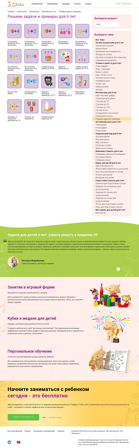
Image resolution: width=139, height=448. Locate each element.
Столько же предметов (29, 118)
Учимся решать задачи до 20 (47, 118)
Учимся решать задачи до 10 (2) (47, 68)
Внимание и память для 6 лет (109, 151)
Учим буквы (101, 125)
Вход (118, 4)
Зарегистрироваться (23, 417)
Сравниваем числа (104, 116)
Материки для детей (105, 177)
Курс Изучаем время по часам (109, 172)
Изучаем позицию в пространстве (111, 57)
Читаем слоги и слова (105, 78)
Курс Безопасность (104, 166)
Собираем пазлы (103, 160)
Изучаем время (103, 136)
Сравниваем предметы (106, 60)
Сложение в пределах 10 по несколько (31, 43)
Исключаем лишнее (105, 45)
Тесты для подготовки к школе (109, 204)
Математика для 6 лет (106, 92)
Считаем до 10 (102, 101)
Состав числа (102, 110)
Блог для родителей (15, 431)
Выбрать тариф (56, 417)
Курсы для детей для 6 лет (108, 163)
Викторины (101, 213)
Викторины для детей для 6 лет (110, 210)
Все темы (100, 40)
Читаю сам (100, 84)
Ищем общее (102, 48)
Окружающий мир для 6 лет (109, 133)
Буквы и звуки (102, 72)
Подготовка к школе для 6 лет (110, 180)
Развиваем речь (103, 81)
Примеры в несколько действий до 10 (14, 118)
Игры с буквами (103, 69)
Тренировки (52, 4)
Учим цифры (101, 128)
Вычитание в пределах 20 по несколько (31, 68)
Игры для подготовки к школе (109, 207)
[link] (11, 12)
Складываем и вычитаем (31, 93)
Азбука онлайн (102, 86)
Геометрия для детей (105, 98)
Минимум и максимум (80, 93)
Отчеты (77, 4)
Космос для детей (104, 174)
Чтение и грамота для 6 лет (108, 63)
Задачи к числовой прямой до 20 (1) (65, 93)
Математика (34, 12)
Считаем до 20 (102, 104)
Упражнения (37, 4)
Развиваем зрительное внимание (111, 154)
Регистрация (126, 4)
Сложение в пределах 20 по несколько (14, 43)
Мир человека (102, 142)
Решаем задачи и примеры (108, 119)
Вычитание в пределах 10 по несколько (81, 43)
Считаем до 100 (103, 107)
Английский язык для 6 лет (108, 122)
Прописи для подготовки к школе (111, 183)
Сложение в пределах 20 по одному (47, 43)
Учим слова (101, 130)
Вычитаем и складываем (63, 42)
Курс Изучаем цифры (105, 95)
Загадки (99, 89)
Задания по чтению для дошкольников (106, 193)
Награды (66, 4)
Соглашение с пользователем (44, 431)
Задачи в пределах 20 (63, 68)
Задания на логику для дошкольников (106, 199)
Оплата (88, 4)
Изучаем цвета (102, 139)
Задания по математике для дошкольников (108, 187)
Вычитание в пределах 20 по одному (14, 68)
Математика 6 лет (49, 12)
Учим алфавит (102, 66)
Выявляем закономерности (108, 51)
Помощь (28, 431)
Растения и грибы (103, 145)
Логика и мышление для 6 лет (110, 42)
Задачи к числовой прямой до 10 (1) (48, 93)
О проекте (60, 431)
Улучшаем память (104, 157)
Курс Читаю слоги (104, 75)
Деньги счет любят (13, 93)
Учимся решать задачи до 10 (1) (81, 68)
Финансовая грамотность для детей (112, 169)
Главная (11, 12)
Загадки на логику (104, 54)
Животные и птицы (104, 148)
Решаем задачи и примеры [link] (70, 12)
